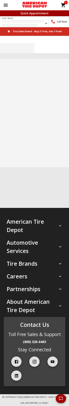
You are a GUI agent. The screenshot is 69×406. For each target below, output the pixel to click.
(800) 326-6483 (34, 342)
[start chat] (61, 398)
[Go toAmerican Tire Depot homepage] (34, 5)
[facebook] (16, 361)
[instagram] (34, 361)
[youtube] (52, 361)
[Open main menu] (5, 5)
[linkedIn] (16, 375)
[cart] (63, 5)
